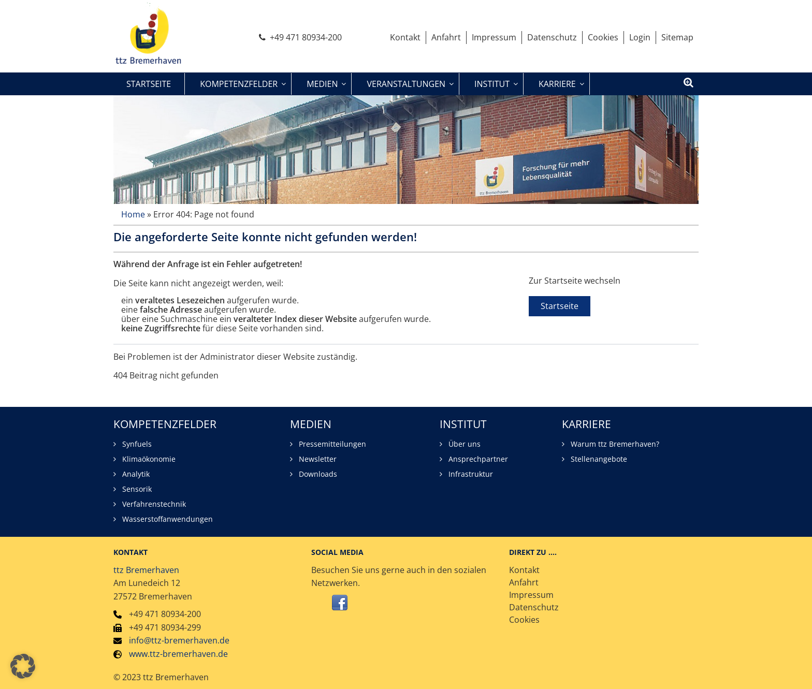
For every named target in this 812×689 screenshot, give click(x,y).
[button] (23, 666)
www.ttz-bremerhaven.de (178, 653)
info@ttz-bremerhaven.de (179, 641)
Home (133, 214)
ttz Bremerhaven (146, 570)
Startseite (559, 306)
